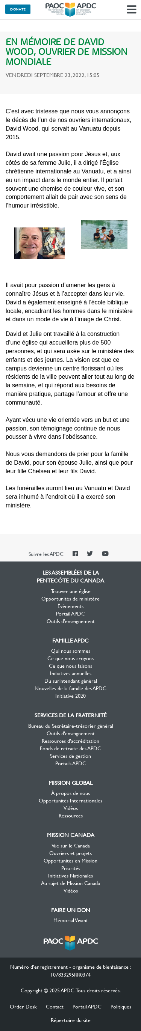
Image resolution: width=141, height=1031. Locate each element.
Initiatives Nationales (70, 875)
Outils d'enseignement (71, 733)
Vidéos (71, 807)
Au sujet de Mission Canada (70, 882)
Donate (18, 9)
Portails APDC (70, 763)
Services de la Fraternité (71, 715)
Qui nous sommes (70, 650)
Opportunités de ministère (70, 598)
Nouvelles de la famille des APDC (70, 688)
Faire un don (70, 909)
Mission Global (70, 782)
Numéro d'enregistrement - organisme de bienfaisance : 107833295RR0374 (70, 970)
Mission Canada (70, 834)
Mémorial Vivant (70, 920)
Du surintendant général (70, 680)
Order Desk (23, 1006)
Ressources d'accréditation (70, 740)
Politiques (121, 1006)
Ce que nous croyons (70, 658)
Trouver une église (71, 590)
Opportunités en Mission (70, 860)
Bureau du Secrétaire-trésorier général (70, 725)
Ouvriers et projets (70, 852)
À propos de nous (70, 792)
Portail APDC (70, 613)
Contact (55, 1006)
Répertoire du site (71, 1019)
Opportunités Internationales (70, 800)
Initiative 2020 (70, 695)
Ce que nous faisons (70, 665)
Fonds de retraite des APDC (70, 748)
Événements (70, 605)
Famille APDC (70, 640)
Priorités (70, 867)
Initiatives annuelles (70, 673)
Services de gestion (70, 755)
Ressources (71, 815)
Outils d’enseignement (71, 620)
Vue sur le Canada (71, 845)
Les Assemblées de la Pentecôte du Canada (70, 10)
